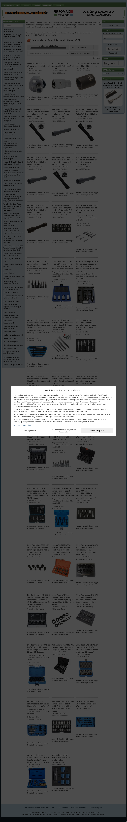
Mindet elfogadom (97, 431)
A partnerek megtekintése (23, 425)
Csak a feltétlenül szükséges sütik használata (63, 430)
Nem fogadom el (30, 431)
